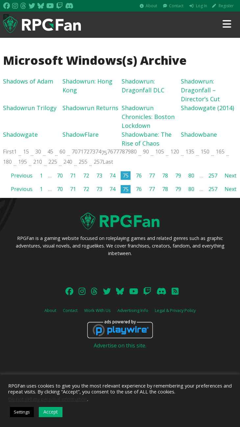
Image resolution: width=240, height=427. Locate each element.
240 (67, 161)
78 (122, 151)
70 (75, 151)
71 (81, 151)
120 (174, 151)
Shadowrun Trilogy (30, 108)
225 (52, 161)
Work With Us (97, 310)
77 (116, 151)
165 (220, 151)
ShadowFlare (80, 134)
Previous (22, 175)
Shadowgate (20, 134)
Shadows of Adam (28, 81)
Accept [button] (50, 412)
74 (98, 151)
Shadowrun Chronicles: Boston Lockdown (148, 117)
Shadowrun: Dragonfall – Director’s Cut (200, 90)
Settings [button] (22, 412)
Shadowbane (199, 134)
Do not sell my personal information (47, 399)
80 (134, 151)
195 (22, 161)
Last (108, 161)
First (8, 151)
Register (226, 6)
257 (98, 161)
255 (83, 161)
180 (7, 161)
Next (230, 175)
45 (50, 151)
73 (92, 151)
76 (110, 151)
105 (159, 151)
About (151, 6)
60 (62, 151)
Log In (201, 6)
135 (189, 151)
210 (37, 161)
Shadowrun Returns (90, 108)
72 (86, 151)
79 (128, 151)
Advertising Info (132, 310)
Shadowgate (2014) (207, 108)
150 (205, 151)
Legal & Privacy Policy (175, 310)
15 (26, 151)
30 (38, 151)
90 (146, 151)
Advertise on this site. (120, 345)
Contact (176, 6)
